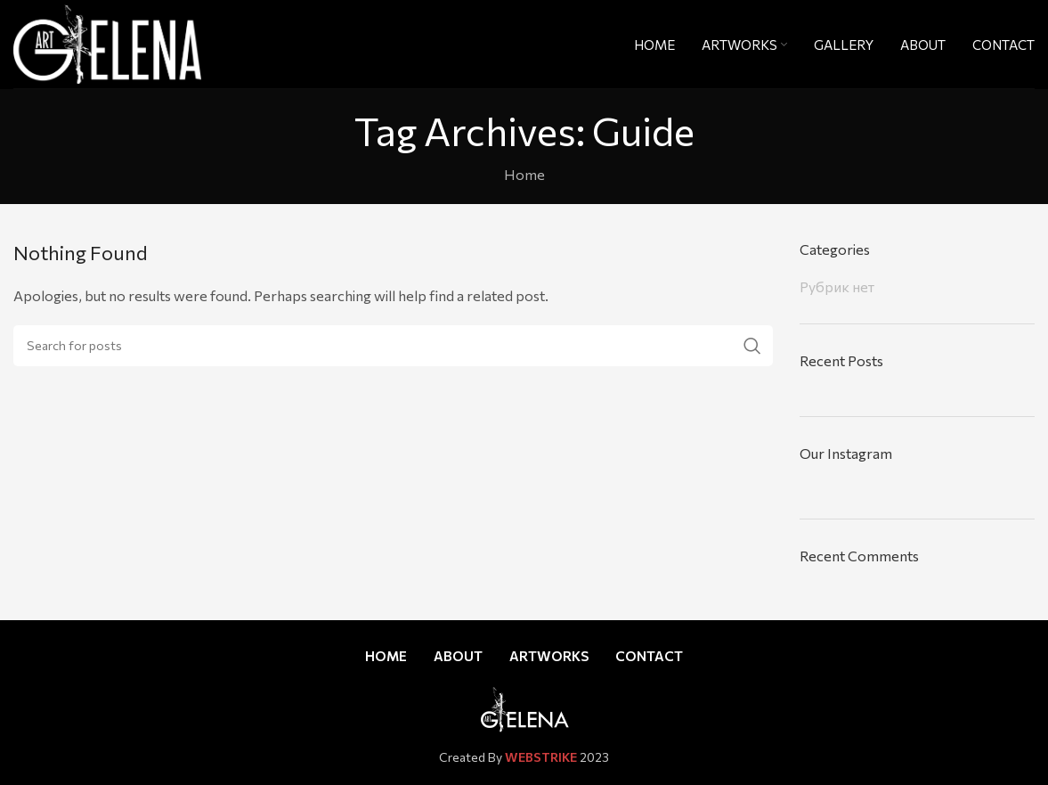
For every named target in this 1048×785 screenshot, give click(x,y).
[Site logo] (107, 41)
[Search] (393, 345)
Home (524, 174)
